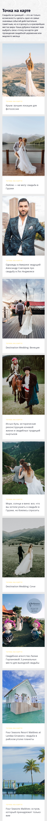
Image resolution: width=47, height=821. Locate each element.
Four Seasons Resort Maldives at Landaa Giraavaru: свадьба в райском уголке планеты (23, 736)
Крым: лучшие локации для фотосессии (21, 107)
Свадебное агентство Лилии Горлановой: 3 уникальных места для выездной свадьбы (22, 659)
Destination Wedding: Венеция (22, 347)
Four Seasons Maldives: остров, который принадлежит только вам (23, 812)
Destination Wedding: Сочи (20, 586)
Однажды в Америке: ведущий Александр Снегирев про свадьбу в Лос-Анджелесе (23, 268)
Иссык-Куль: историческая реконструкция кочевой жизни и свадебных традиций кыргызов (23, 428)
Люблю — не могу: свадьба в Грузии (22, 186)
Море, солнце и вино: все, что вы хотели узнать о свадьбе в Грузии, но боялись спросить (23, 507)
